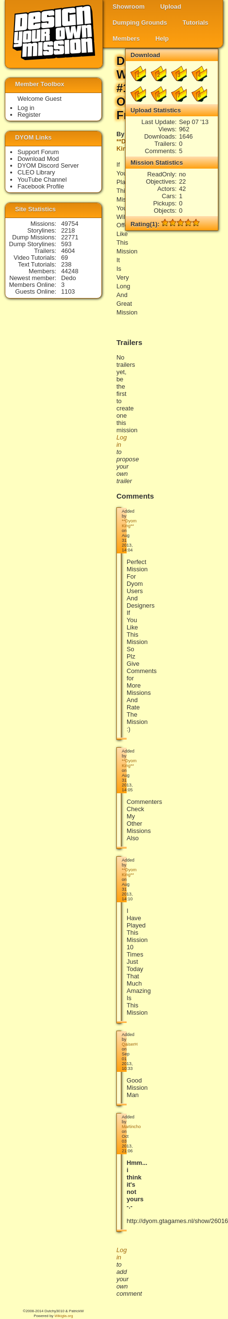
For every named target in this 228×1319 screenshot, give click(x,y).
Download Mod (38, 158)
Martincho (131, 1126)
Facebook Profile (40, 186)
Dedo (68, 278)
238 (66, 264)
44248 (70, 271)
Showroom (129, 6)
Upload (170, 6)
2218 (68, 230)
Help (162, 38)
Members (126, 38)
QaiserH (130, 1044)
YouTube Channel (42, 179)
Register (29, 114)
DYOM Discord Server (48, 165)
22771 (70, 237)
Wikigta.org (63, 1316)
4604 (68, 250)
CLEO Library (36, 172)
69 (64, 257)
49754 (70, 223)
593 (66, 244)
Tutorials (195, 22)
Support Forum (38, 152)
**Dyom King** (129, 523)
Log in (25, 107)
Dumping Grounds (140, 22)
